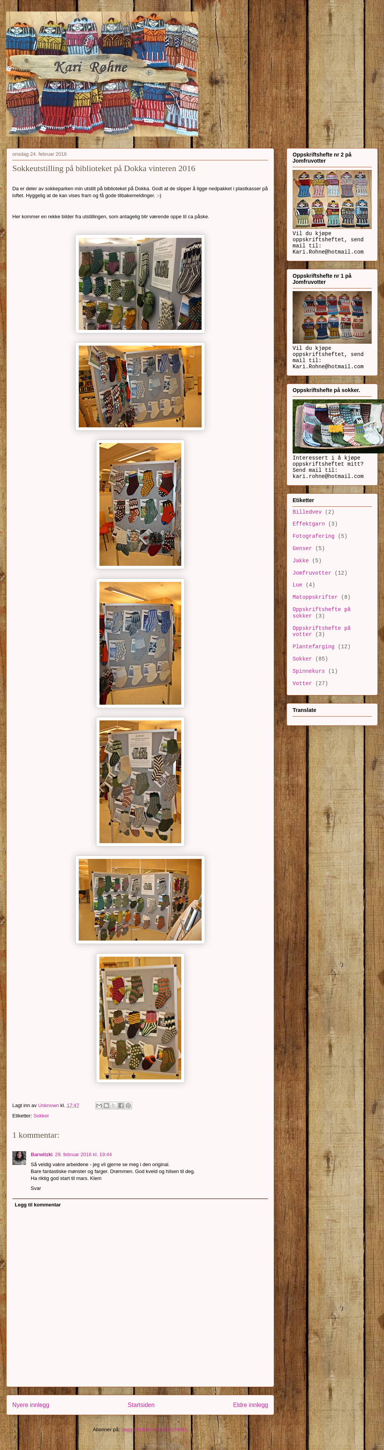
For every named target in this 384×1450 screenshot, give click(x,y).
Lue (297, 585)
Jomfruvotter (312, 573)
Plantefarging (313, 647)
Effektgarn (309, 524)
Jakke (301, 561)
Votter (302, 684)
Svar (36, 1188)
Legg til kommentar (38, 1205)
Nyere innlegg (30, 1405)
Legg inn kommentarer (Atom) (154, 1429)
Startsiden (140, 1405)
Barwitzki (42, 1154)
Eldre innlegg (250, 1405)
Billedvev (307, 512)
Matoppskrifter (315, 597)
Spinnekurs (309, 671)
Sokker (41, 1116)
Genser (302, 548)
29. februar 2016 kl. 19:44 (83, 1154)
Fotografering (313, 536)
